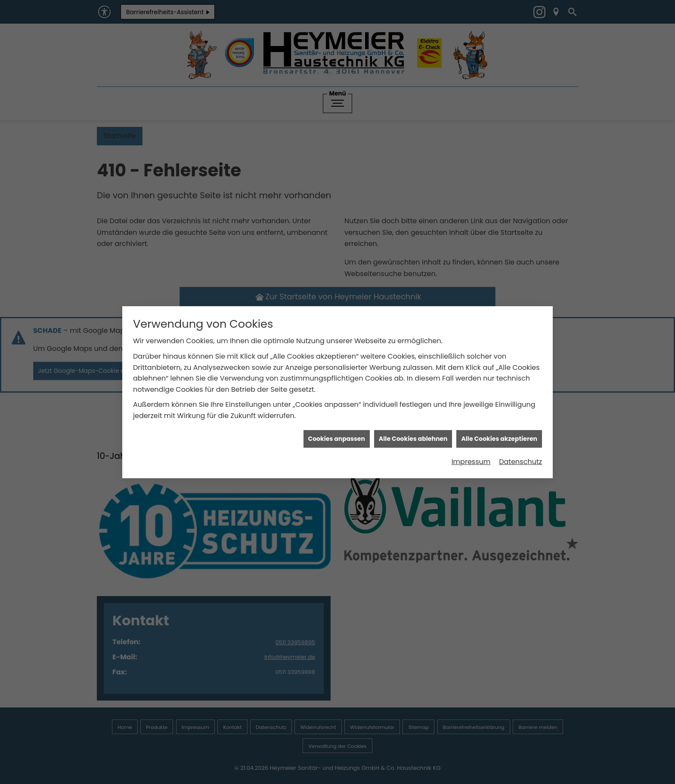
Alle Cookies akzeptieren (499, 415)
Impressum (471, 438)
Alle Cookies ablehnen (413, 415)
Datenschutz (520, 438)
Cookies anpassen (336, 415)
